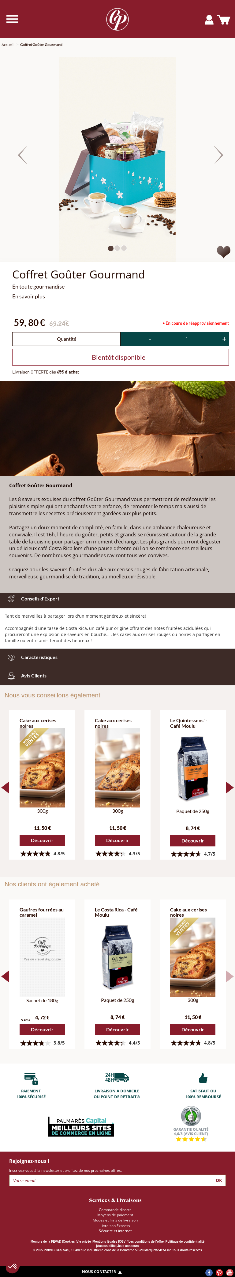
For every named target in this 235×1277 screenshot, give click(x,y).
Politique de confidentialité (185, 1241)
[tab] (117, 658)
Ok (219, 1180)
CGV (122, 1241)
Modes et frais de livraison (115, 1220)
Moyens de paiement (115, 1215)
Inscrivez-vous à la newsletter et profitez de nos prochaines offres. (65, 1170)
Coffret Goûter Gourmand (41, 44)
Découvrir (42, 840)
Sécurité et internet (115, 1230)
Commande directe (115, 1209)
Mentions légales (105, 1241)
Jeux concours (128, 1246)
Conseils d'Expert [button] (32, 598)
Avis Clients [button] (26, 675)
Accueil (7, 44)
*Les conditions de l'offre (145, 1241)
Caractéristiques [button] (31, 657)
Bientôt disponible (119, 357)
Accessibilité (106, 1246)
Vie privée (83, 1241)
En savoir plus (28, 296)
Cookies (69, 1241)
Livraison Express (115, 1225)
